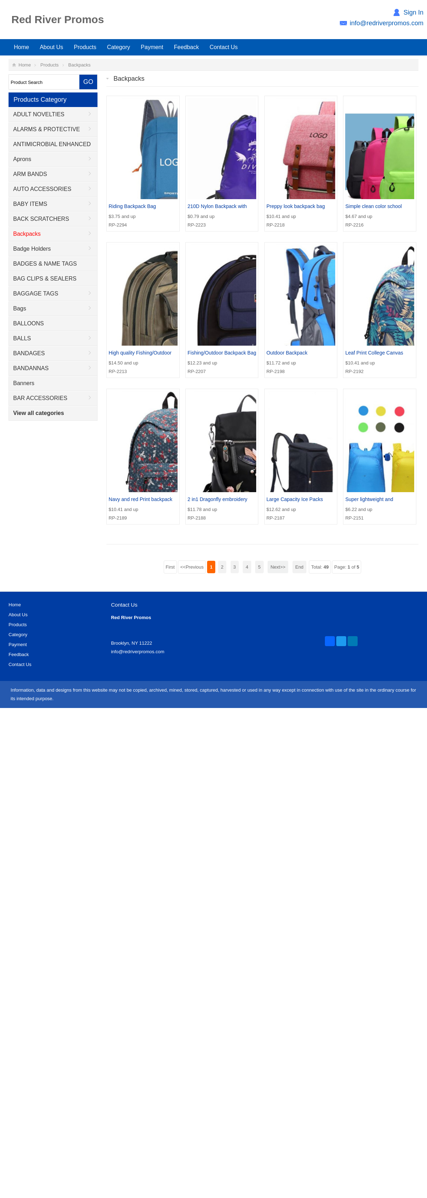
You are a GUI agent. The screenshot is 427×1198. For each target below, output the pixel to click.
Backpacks (79, 65)
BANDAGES (29, 353)
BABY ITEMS (30, 204)
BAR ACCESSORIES (40, 398)
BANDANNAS (31, 368)
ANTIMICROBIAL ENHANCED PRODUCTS (50, 146)
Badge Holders (32, 249)
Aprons (22, 159)
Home (21, 47)
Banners (24, 383)
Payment (152, 47)
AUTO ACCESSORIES (42, 189)
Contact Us (224, 47)
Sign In (413, 12)
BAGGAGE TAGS (35, 294)
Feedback (186, 47)
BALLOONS (28, 323)
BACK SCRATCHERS (41, 219)
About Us (51, 47)
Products (85, 47)
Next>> (277, 567)
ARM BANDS (30, 174)
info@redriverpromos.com (386, 23)
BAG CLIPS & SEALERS (45, 279)
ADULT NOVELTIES (38, 114)
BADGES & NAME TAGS (45, 264)
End (299, 567)
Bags (19, 308)
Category (118, 47)
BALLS (22, 338)
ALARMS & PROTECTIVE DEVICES (44, 131)
